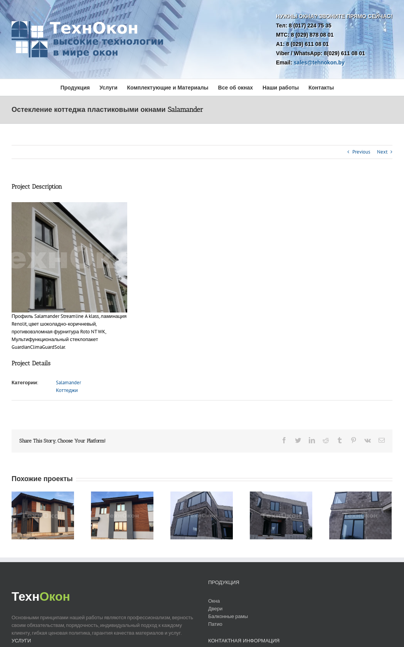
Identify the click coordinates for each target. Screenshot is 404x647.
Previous (361, 152)
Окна (214, 601)
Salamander (68, 382)
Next (382, 152)
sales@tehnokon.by (319, 62)
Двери (215, 608)
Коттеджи (67, 390)
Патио (215, 624)
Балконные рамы (228, 616)
